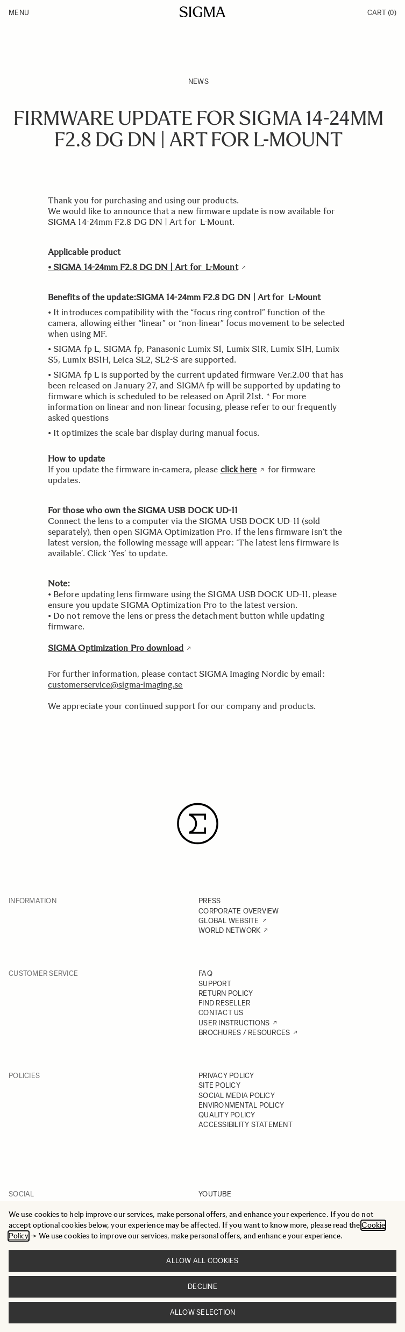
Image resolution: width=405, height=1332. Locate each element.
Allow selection (203, 1312)
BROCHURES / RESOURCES (244, 1033)
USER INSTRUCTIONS (233, 1023)
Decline (202, 1287)
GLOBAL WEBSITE (228, 921)
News (198, 81)
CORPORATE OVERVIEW (238, 911)
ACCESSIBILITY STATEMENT (245, 1125)
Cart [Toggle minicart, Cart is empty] (381, 13)
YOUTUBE (214, 1194)
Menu (19, 13)
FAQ (205, 973)
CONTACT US (221, 1013)
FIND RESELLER (224, 1003)
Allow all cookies (202, 1261)
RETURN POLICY (225, 993)
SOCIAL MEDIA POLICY (236, 1096)
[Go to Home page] (202, 11)
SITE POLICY (219, 1085)
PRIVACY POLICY (226, 1076)
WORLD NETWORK (229, 930)
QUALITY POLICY (226, 1115)
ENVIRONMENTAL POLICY (241, 1105)
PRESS (209, 901)
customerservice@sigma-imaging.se (115, 684)
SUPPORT (214, 984)
